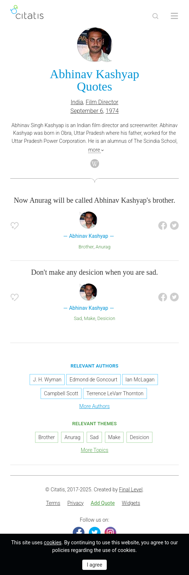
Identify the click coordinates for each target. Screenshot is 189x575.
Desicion (106, 318)
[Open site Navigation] (174, 16)
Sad (78, 318)
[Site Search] (155, 16)
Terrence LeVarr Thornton (114, 393)
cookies (52, 542)
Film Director (102, 102)
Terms (53, 503)
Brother (86, 247)
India (77, 102)
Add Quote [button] (103, 503)
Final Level (131, 489)
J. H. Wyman (47, 379)
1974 (112, 110)
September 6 (87, 110)
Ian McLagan (140, 379)
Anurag (103, 247)
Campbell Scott (61, 393)
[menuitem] (53, 503)
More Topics (95, 450)
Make (89, 318)
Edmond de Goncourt (93, 379)
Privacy (75, 503)
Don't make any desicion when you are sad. (94, 272)
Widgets (131, 503)
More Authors (94, 406)
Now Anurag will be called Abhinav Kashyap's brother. (94, 200)
